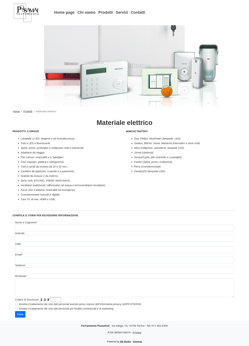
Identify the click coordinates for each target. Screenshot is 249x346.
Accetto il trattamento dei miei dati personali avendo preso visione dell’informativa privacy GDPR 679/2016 (80, 304)
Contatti (138, 12)
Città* (18, 243)
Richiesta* (21, 276)
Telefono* (20, 265)
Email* (18, 254)
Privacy (137, 332)
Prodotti (105, 12)
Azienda (19, 233)
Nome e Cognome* (26, 222)
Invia (20, 314)
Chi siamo (86, 12)
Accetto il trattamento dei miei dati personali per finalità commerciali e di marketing (66, 308)
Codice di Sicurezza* (27, 299)
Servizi (122, 12)
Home (16, 111)
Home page (64, 12)
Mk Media (125, 341)
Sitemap (137, 341)
